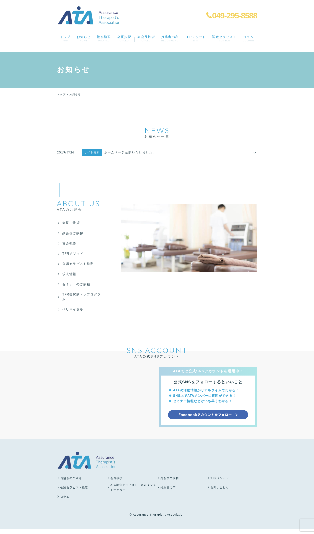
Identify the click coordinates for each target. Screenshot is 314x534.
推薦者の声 (170, 38)
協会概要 (104, 38)
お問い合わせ (219, 492)
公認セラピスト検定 (78, 266)
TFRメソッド (195, 38)
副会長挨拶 (146, 38)
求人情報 (70, 277)
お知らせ (84, 38)
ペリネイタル (73, 314)
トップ (65, 38)
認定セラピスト (224, 38)
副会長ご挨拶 (73, 233)
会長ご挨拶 (71, 223)
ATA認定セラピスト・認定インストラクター (133, 492)
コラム (248, 38)
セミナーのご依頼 (77, 288)
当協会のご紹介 (71, 483)
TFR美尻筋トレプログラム (80, 301)
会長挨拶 (124, 38)
